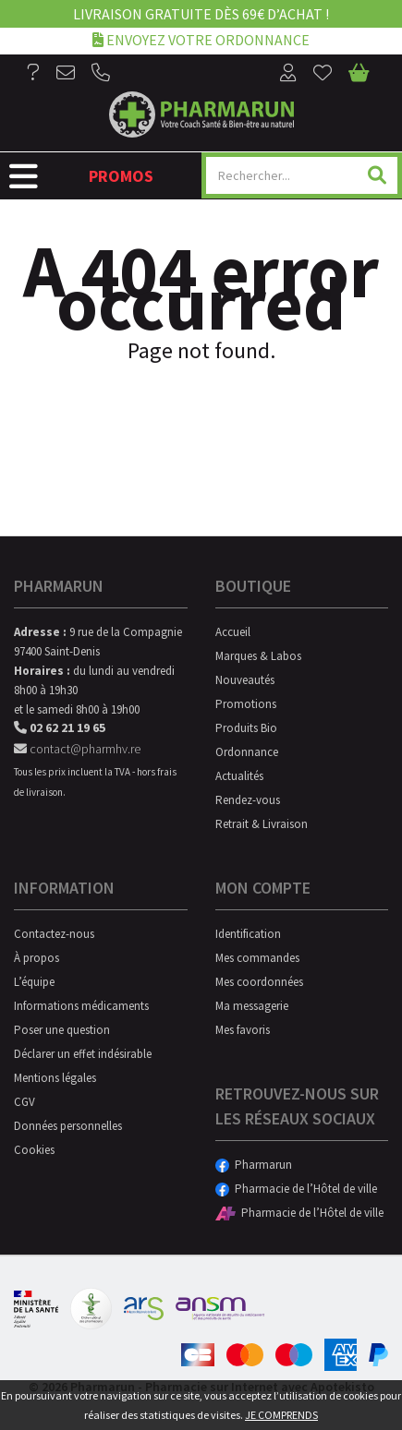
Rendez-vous (247, 800)
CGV (24, 1102)
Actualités (239, 776)
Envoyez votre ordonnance (201, 39)
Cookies (34, 1150)
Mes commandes (257, 958)
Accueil (232, 632)
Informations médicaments (81, 1006)
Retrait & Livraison (261, 824)
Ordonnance (246, 752)
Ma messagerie (251, 1006)
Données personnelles (68, 1126)
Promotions (245, 704)
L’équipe (34, 982)
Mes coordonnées (259, 982)
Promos (121, 175)
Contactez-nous (54, 934)
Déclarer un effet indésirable (83, 1054)
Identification (248, 934)
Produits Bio (246, 728)
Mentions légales (55, 1078)
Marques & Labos (258, 656)
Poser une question (62, 1030)
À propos (36, 958)
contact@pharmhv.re (77, 748)
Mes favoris (242, 1030)
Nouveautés (244, 680)
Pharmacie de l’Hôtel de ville (296, 1188)
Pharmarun (253, 1164)
